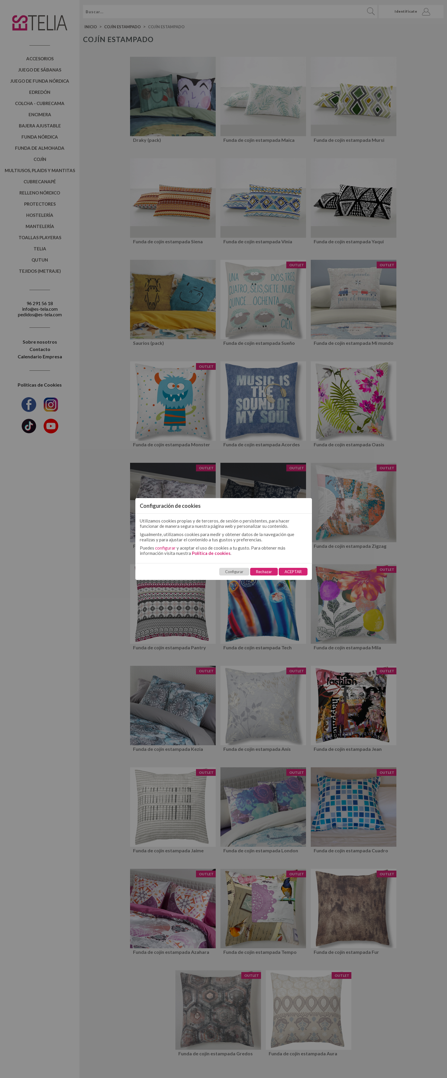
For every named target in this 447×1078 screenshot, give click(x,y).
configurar (165, 547)
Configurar (234, 571)
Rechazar (264, 571)
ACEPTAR (293, 571)
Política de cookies (211, 553)
